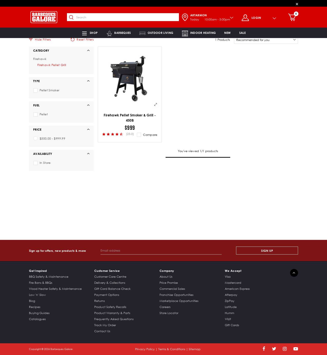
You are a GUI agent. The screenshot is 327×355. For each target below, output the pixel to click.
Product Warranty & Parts (112, 313)
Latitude (231, 307)
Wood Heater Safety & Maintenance (55, 288)
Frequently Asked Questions (113, 319)
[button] (89, 33)
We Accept (233, 270)
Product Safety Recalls (110, 307)
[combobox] (125, 17)
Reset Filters (82, 39)
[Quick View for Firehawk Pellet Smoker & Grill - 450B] (156, 104)
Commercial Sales (172, 288)
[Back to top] (294, 273)
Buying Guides (39, 313)
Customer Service (107, 270)
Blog (32, 301)
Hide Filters (40, 39)
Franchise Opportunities (176, 294)
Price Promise (169, 282)
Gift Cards (232, 325)
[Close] (297, 4)
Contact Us (102, 331)
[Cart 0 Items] (294, 17)
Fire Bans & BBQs (40, 282)
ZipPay (229, 301)
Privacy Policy (145, 349)
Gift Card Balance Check (112, 288)
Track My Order (105, 325)
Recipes (34, 307)
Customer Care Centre (110, 276)
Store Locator (169, 313)
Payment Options (106, 294)
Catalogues (37, 319)
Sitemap (195, 349)
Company (167, 270)
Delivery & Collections (109, 282)
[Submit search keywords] (73, 17)
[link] (227, 33)
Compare (150, 134)
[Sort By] (266, 40)
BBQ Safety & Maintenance (48, 276)
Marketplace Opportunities (179, 301)
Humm (229, 313)
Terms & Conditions (171, 349)
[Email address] (161, 250)
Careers (165, 307)
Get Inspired (38, 270)
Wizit (228, 319)
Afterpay (231, 294)
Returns (99, 301)
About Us (166, 276)
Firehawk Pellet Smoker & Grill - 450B (130, 117)
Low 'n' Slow (37, 294)
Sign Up (267, 250)
